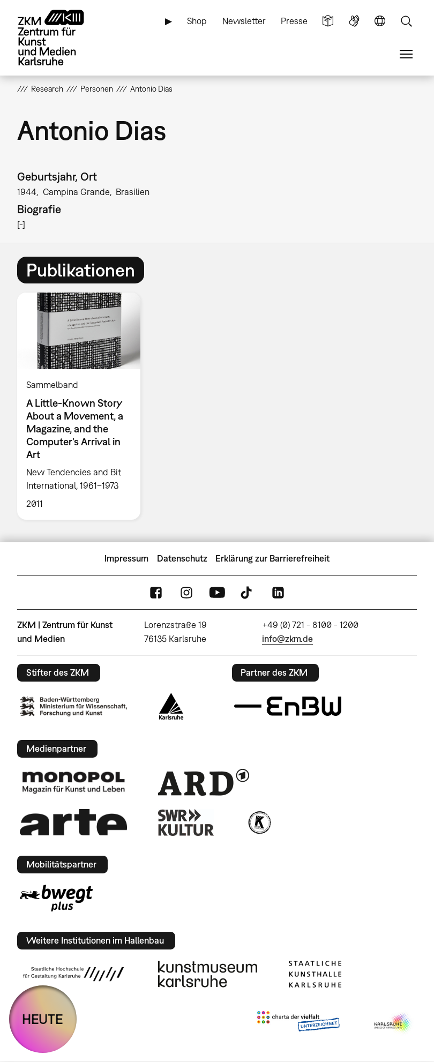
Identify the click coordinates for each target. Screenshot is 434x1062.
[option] (83, 406)
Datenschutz (182, 558)
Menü (406, 54)
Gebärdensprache (354, 21)
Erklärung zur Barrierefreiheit (272, 558)
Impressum (126, 558)
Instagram (186, 592)
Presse (294, 21)
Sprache (380, 21)
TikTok (247, 592)
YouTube (217, 592)
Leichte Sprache (328, 21)
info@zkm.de (287, 638)
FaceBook (156, 592)
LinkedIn (278, 592)
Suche (406, 21)
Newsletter (244, 21)
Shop (197, 21)
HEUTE (42, 1019)
